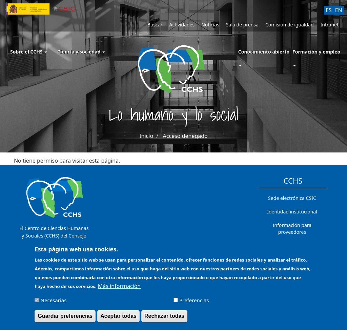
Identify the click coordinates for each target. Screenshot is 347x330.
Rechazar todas (164, 319)
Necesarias (54, 303)
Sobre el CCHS (28, 51)
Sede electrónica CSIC (292, 198)
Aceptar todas (118, 319)
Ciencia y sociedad (81, 51)
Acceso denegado (185, 136)
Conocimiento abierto (264, 51)
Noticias (210, 24)
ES (329, 10)
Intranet (330, 24)
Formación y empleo (316, 51)
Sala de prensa (242, 24)
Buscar (155, 24)
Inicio (146, 136)
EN (338, 10)
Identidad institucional (292, 211)
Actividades (182, 24)
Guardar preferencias (65, 319)
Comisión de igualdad (289, 24)
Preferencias (194, 303)
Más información (119, 289)
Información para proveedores (292, 228)
